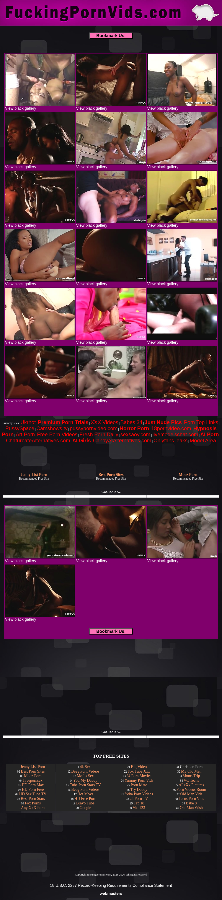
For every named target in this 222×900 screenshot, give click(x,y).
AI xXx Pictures (191, 785)
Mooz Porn (33, 776)
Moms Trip (191, 776)
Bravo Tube (85, 803)
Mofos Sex (85, 776)
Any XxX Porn (33, 808)
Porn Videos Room (191, 789)
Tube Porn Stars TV (85, 785)
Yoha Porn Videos (139, 794)
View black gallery (40, 107)
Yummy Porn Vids (138, 780)
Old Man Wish (191, 808)
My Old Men (191, 771)
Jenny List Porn (33, 767)
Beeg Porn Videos (85, 771)
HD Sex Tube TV (32, 794)
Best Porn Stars (33, 798)
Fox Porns (33, 803)
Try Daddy (139, 789)
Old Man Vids (191, 794)
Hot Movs (85, 794)
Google (85, 808)
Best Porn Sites (33, 771)
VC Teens (191, 780)
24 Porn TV (139, 798)
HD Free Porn (85, 798)
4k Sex (85, 767)
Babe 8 (191, 803)
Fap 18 (139, 803)
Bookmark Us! (111, 35)
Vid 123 (139, 808)
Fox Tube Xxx (138, 771)
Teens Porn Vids (191, 798)
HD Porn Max (33, 785)
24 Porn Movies (138, 776)
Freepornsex (32, 780)
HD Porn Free (33, 789)
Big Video (139, 767)
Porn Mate (139, 785)
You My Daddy (85, 780)
